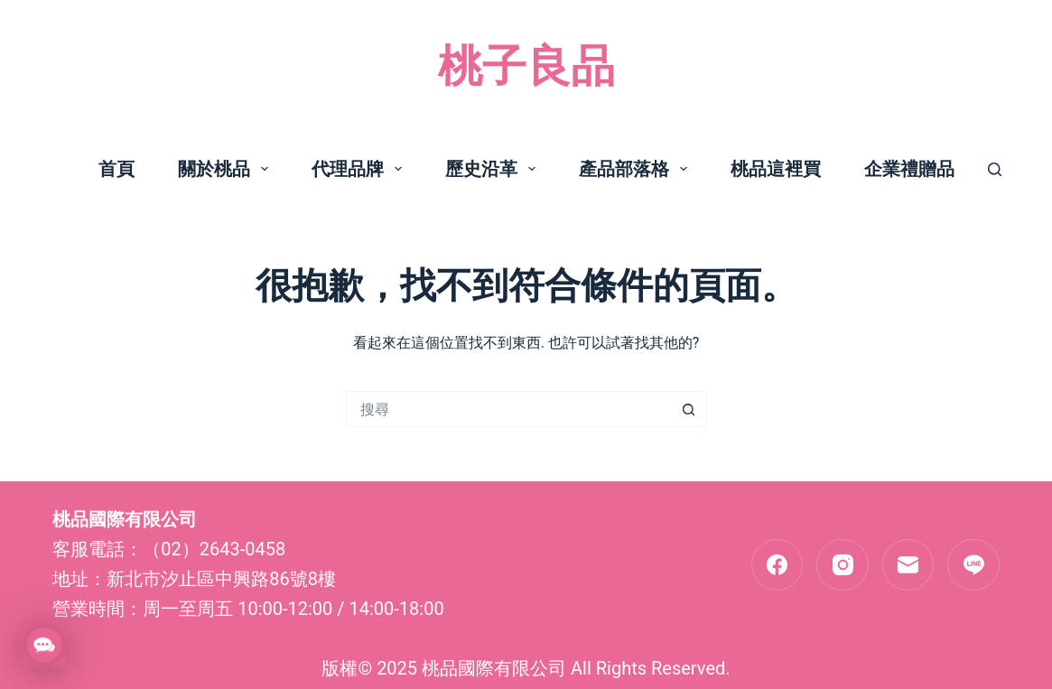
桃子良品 (526, 66)
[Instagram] (842, 565)
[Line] (973, 565)
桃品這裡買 (776, 169)
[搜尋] (994, 169)
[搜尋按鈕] (689, 409)
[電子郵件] (908, 565)
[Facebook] (777, 565)
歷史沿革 (494, 169)
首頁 (116, 169)
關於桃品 (226, 169)
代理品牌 (360, 169)
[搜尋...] (508, 409)
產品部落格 (636, 169)
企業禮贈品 (909, 169)
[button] (44, 645)
